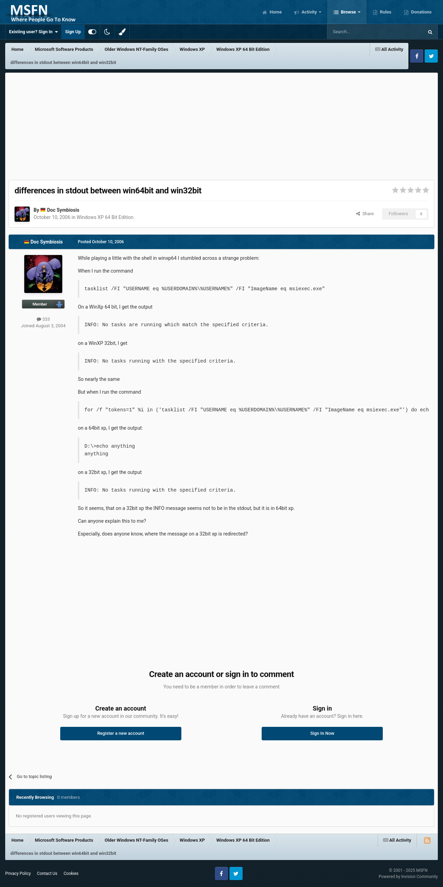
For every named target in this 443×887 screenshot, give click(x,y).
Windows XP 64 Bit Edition (104, 217)
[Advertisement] (221, 124)
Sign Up (73, 31)
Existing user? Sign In (33, 32)
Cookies (71, 873)
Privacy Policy (18, 873)
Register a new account (120, 733)
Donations (421, 12)
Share (365, 213)
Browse (348, 12)
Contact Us (47, 873)
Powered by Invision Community (408, 876)
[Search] (358, 32)
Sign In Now (322, 733)
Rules (385, 12)
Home (275, 12)
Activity (309, 12)
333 (43, 319)
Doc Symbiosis (63, 210)
